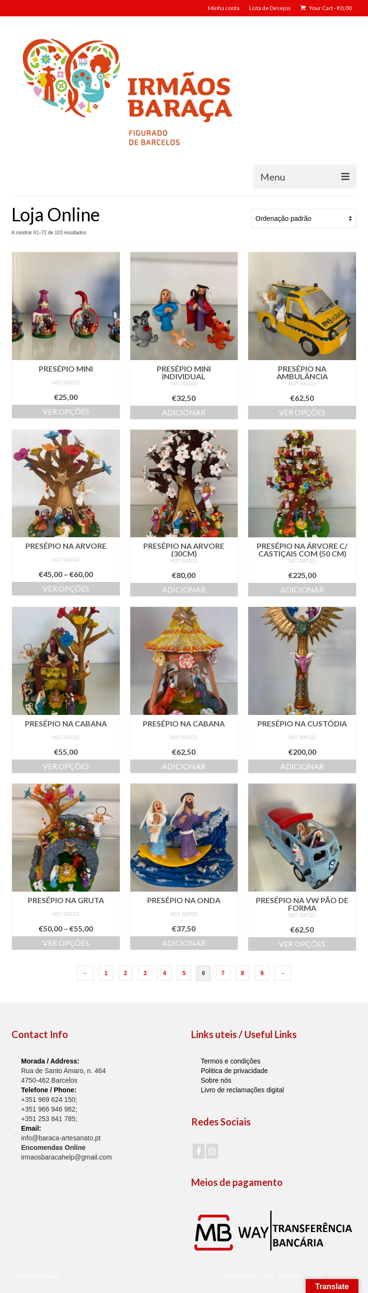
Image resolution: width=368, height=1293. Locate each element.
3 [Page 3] (145, 973)
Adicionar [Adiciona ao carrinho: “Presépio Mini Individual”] (184, 412)
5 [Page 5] (184, 973)
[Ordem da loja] (303, 218)
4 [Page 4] (164, 973)
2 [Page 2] (125, 973)
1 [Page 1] (106, 973)
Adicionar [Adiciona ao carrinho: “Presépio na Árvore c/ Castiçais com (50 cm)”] (302, 589)
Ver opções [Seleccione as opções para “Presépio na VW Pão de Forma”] (302, 943)
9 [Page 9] (262, 973)
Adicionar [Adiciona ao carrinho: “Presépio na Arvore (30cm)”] (184, 589)
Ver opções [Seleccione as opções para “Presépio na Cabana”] (66, 766)
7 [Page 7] (223, 973)
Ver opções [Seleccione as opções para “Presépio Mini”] (66, 411)
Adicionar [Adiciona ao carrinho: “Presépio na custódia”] (302, 766)
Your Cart (326, 8)
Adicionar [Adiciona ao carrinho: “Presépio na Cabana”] (184, 766)
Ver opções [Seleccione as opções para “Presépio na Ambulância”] (302, 412)
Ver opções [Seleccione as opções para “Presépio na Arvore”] (66, 588)
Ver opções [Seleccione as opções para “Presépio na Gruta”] (66, 942)
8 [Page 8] (242, 973)
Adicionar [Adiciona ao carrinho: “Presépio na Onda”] (184, 942)
